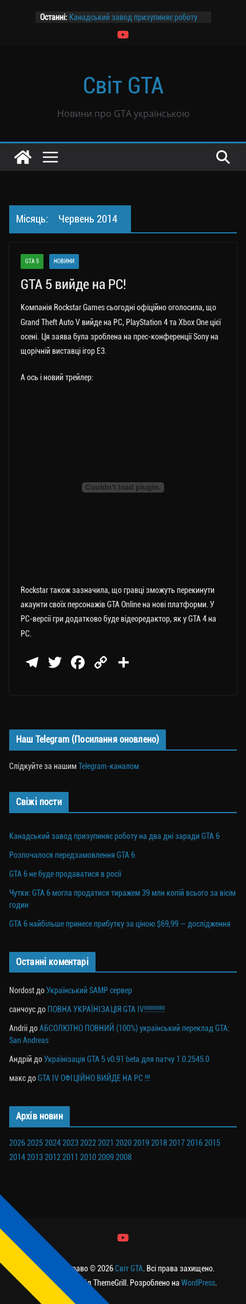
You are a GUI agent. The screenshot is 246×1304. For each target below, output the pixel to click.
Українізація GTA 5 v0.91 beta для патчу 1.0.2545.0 (126, 1059)
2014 (17, 1157)
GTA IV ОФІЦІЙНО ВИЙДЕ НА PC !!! (94, 1078)
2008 (124, 1157)
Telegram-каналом (108, 766)
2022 (88, 1142)
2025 (35, 1142)
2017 (177, 1142)
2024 (53, 1142)
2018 (159, 1142)
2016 (195, 1142)
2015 (212, 1142)
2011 (70, 1157)
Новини (64, 261)
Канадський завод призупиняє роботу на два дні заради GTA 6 (114, 836)
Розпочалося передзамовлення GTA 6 (72, 855)
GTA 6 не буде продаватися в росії (65, 874)
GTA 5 (32, 261)
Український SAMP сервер (89, 990)
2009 (106, 1157)
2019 (141, 1142)
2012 (53, 1157)
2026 (17, 1142)
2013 (35, 1157)
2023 (70, 1142)
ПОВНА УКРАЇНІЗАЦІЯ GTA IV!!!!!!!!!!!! (106, 1009)
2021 (106, 1142)
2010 (88, 1157)
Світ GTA (123, 85)
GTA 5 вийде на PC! (73, 284)
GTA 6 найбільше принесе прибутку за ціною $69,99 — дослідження (120, 923)
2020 (124, 1142)
